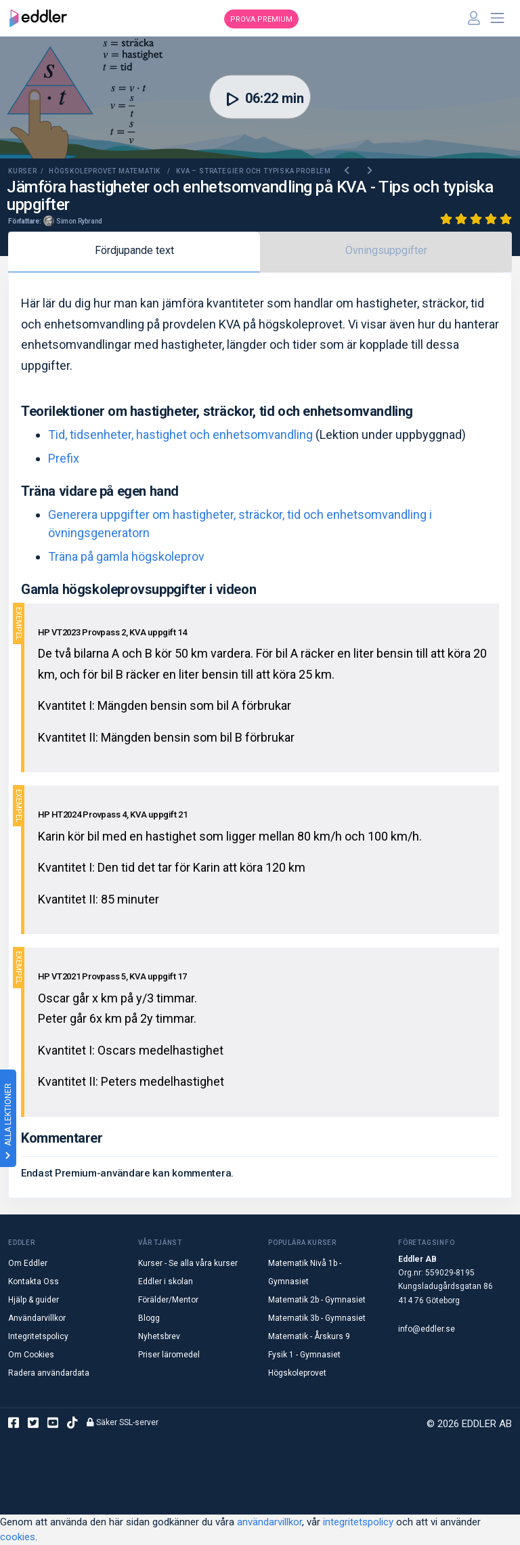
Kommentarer (62, 1138)
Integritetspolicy (38, 1336)
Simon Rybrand (79, 221)
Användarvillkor (37, 1318)
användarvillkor (269, 1522)
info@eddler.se (426, 1329)
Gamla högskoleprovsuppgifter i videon (138, 589)
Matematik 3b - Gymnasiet (317, 1318)
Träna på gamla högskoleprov (126, 556)
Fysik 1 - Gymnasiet (304, 1354)
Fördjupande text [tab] (134, 250)
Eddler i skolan (165, 1281)
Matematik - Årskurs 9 (309, 1336)
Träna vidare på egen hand (100, 491)
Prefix (63, 458)
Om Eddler (27, 1263)
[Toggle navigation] (497, 18)
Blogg (149, 1318)
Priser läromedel (169, 1354)
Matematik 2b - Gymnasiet (317, 1300)
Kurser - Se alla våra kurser (188, 1263)
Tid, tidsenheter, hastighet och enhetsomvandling (180, 434)
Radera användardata (48, 1373)
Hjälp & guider (33, 1300)
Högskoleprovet (297, 1373)
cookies (17, 1537)
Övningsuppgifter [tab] (386, 250)
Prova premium (261, 19)
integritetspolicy (358, 1522)
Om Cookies (31, 1354)
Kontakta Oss (33, 1281)
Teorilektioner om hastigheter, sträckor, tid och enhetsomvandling (217, 411)
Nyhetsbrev (159, 1336)
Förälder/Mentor (168, 1300)
